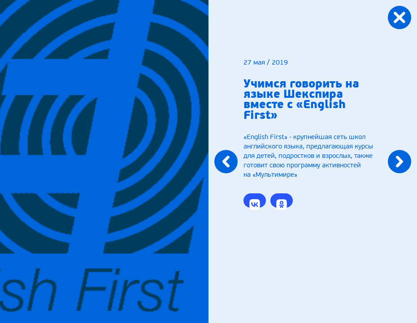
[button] (254, 200)
